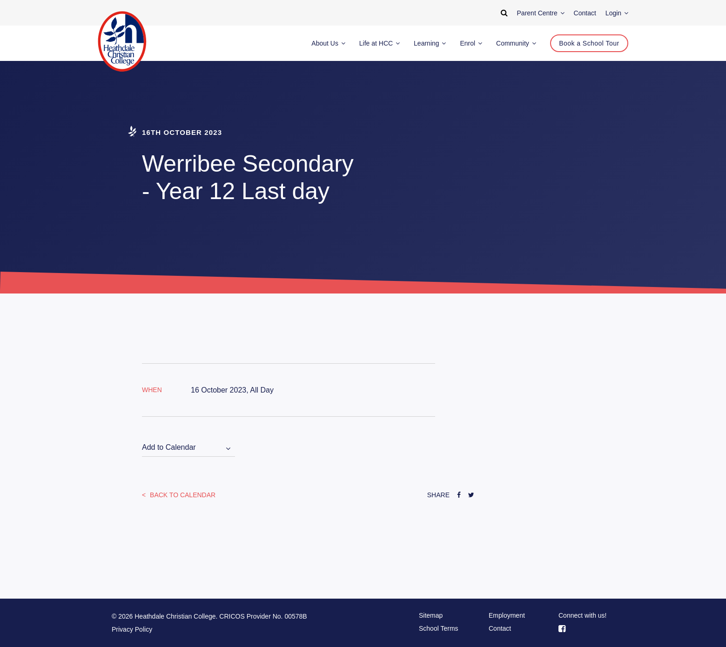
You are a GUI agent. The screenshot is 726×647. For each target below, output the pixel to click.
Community (516, 43)
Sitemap (431, 615)
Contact (500, 628)
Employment (507, 615)
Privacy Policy (132, 629)
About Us (328, 43)
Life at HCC (379, 43)
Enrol (471, 43)
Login (616, 13)
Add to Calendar (169, 447)
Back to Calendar (181, 495)
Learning (430, 43)
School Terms (438, 628)
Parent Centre (541, 13)
